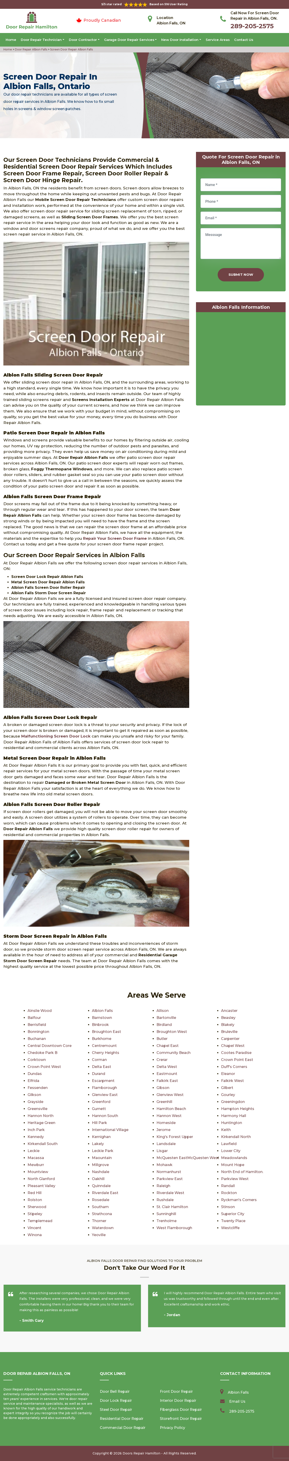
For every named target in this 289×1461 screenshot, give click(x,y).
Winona (35, 1235)
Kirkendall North (236, 1137)
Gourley (228, 1095)
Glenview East (105, 1095)
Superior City (232, 1214)
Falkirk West (232, 1081)
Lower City (230, 1151)
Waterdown (103, 1228)
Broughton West (171, 1032)
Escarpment (103, 1081)
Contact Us (243, 40)
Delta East (101, 1067)
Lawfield (229, 1144)
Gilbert (227, 1088)
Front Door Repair (176, 1391)
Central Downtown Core (50, 1046)
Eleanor (228, 1074)
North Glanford (41, 1179)
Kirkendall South (43, 1144)
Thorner (99, 1221)
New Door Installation (179, 40)
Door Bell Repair (115, 1391)
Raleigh (163, 1186)
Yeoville (99, 1235)
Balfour (34, 1018)
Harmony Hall (233, 1116)
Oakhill (98, 1179)
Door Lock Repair (116, 1400)
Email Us (237, 1401)
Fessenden (38, 1088)
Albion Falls (102, 1011)
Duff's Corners (234, 1067)
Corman (99, 1060)
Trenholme (166, 1221)
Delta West (166, 1067)
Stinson (228, 1207)
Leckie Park (102, 1151)
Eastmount (166, 1074)
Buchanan (37, 1039)
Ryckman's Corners (239, 1200)
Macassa (36, 1158)
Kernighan (101, 1137)
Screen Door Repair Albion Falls (71, 49)
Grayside (35, 1102)
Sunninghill (166, 1214)
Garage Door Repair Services (129, 40)
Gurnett (99, 1109)
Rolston (35, 1200)
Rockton (229, 1193)
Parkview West (235, 1179)
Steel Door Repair (116, 1409)
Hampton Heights (237, 1109)
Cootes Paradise (236, 1053)
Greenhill (164, 1102)
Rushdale (165, 1200)
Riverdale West (170, 1193)
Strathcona (102, 1214)
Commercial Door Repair (122, 1428)
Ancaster (229, 1011)
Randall (228, 1186)
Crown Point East (237, 1060)
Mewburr (36, 1165)
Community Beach (173, 1053)
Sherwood (37, 1207)
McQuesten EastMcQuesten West (187, 1158)
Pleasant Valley (41, 1186)
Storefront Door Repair (181, 1418)
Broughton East (106, 1032)
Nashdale (100, 1172)
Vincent (34, 1228)
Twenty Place (233, 1221)
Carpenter (230, 1039)
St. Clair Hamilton (172, 1207)
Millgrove (100, 1165)
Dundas (35, 1074)
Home (11, 40)
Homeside (166, 1123)
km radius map (240, 359)
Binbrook (100, 1025)
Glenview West (170, 1095)
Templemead (40, 1221)
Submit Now (240, 274)
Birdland (164, 1025)
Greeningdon (233, 1102)
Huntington (231, 1123)
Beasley (228, 1018)
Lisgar (162, 1151)
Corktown (37, 1060)
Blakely (227, 1025)
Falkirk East (167, 1081)
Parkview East (169, 1179)
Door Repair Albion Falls (30, 49)
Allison (162, 1011)
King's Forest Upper (174, 1137)
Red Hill (35, 1193)
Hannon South (105, 1116)
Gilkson (34, 1095)
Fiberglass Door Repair (181, 1409)
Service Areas (218, 40)
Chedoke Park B (42, 1053)
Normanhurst (168, 1172)
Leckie (34, 1151)
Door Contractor (83, 40)
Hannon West (169, 1116)
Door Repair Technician (41, 40)
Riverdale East (105, 1193)
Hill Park (99, 1123)
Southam (100, 1207)
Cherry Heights (105, 1053)
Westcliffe (230, 1228)
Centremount (104, 1046)
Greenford (101, 1102)
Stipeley (35, 1214)
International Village (110, 1130)
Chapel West (233, 1046)
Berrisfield (37, 1025)
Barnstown (102, 1018)
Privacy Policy (172, 1428)
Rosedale (100, 1200)
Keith (226, 1130)
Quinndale (101, 1186)
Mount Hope (232, 1165)
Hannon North (41, 1116)
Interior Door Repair (178, 1400)
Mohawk (164, 1165)
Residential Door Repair (121, 1418)
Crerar (162, 1060)
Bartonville (166, 1018)
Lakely (98, 1144)
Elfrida (33, 1081)
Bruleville (229, 1032)
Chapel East (167, 1046)
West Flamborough (174, 1228)
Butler (162, 1039)
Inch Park (36, 1130)
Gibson (162, 1088)
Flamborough (104, 1088)
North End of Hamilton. (242, 1172)
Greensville (37, 1109)
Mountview (38, 1172)
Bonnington (38, 1032)
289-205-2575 (252, 26)
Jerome (163, 1130)
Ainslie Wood (40, 1011)
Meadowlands (234, 1158)
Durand (98, 1074)
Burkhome (101, 1039)
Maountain (102, 1158)
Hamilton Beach (171, 1109)
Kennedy (36, 1137)
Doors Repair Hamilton (141, 1453)
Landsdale (166, 1144)
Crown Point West (44, 1067)
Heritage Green (41, 1123)
